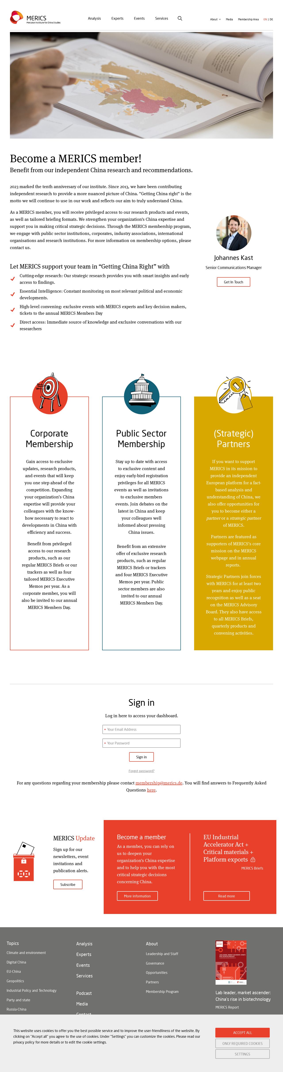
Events (139, 19)
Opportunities (156, 972)
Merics (37, 18)
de (271, 20)
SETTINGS (242, 1054)
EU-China (14, 971)
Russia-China (16, 1010)
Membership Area (248, 20)
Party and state (18, 1000)
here (151, 790)
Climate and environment (26, 951)
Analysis (94, 19)
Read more (226, 894)
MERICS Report (227, 1006)
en (265, 20)
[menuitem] (94, 19)
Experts (117, 19)
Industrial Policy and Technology (32, 990)
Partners (152, 982)
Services (161, 19)
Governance (155, 962)
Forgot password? (142, 771)
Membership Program (162, 992)
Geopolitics (15, 981)
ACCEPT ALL (242, 1032)
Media (229, 20)
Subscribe (67, 884)
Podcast (84, 993)
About (214, 20)
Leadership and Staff (162, 953)
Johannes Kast (233, 257)
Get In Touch (233, 282)
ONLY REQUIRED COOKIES (242, 1043)
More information (137, 894)
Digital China (16, 961)
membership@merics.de (159, 783)
